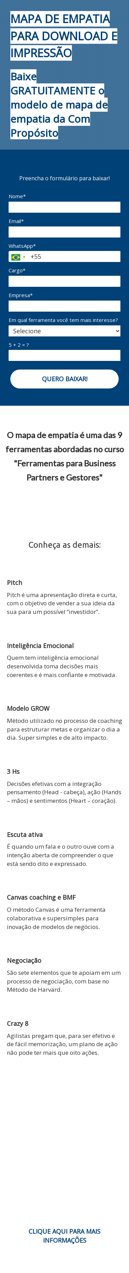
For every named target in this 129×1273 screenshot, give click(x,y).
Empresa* (21, 295)
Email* (16, 221)
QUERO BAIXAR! (64, 379)
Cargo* (17, 270)
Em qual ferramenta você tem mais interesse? (63, 320)
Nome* (17, 196)
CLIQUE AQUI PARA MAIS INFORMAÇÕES (64, 1235)
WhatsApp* (22, 246)
